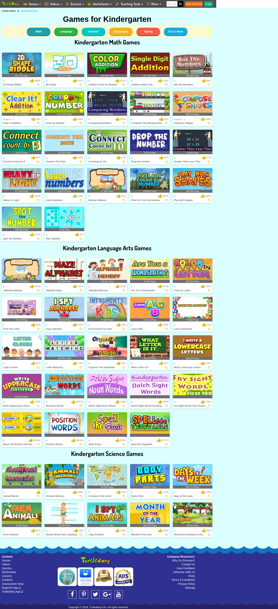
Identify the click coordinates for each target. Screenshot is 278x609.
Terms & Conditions (183, 579)
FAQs (191, 575)
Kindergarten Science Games (107, 453)
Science (93, 31)
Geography (121, 31)
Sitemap (190, 587)
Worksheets (9, 572)
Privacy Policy (186, 583)
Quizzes (7, 568)
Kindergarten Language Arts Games (107, 248)
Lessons (7, 575)
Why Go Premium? (183, 560)
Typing (148, 31)
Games (6, 560)
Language (66, 31)
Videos (6, 564)
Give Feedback (186, 568)
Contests (7, 579)
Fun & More (175, 31)
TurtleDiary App (12, 591)
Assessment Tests (13, 583)
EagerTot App (11, 587)
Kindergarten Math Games (107, 42)
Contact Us (188, 564)
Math (39, 31)
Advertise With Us (184, 572)
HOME (5, 11)
